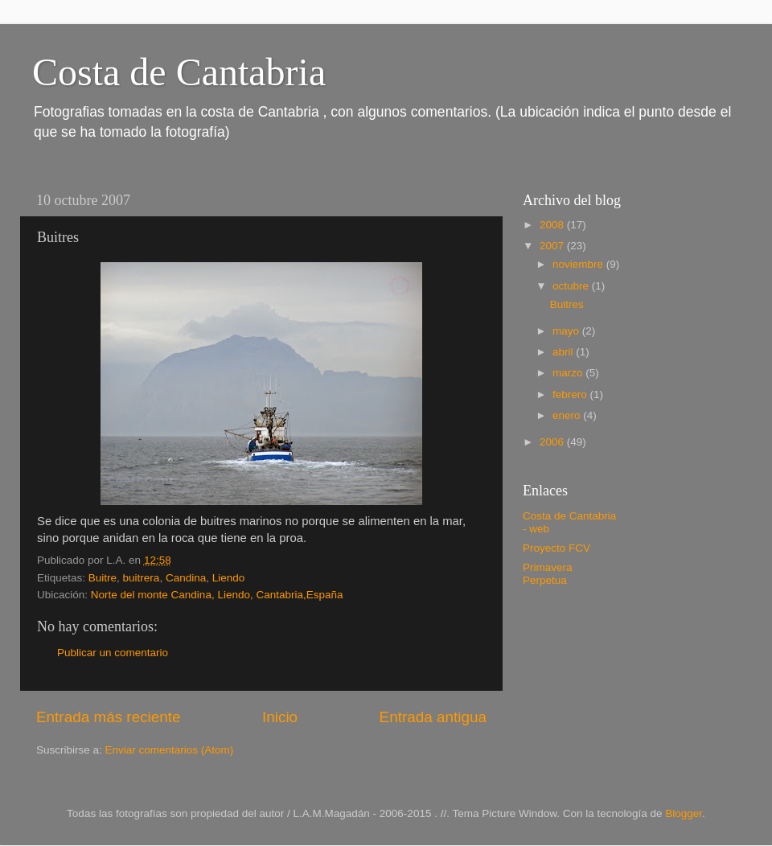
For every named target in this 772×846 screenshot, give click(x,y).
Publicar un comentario (112, 653)
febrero (571, 394)
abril (564, 352)
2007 (553, 246)
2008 (553, 225)
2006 (553, 442)
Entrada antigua (433, 716)
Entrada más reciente (108, 716)
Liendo (228, 578)
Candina (186, 578)
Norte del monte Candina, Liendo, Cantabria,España (217, 595)
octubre (572, 286)
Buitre (102, 578)
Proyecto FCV (556, 548)
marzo (568, 373)
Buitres (567, 304)
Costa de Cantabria (179, 72)
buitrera (141, 578)
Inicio (280, 716)
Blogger (683, 813)
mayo (567, 331)
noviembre (579, 264)
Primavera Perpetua (548, 573)
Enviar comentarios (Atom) (169, 750)
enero (567, 415)
